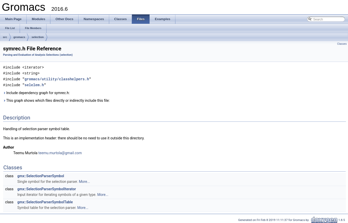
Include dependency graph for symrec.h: (36, 92)
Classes (342, 44)
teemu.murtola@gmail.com (60, 152)
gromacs (19, 37)
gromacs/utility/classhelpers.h (57, 78)
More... (84, 181)
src (5, 37)
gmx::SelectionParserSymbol (40, 175)
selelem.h (34, 84)
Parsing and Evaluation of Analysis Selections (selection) (38, 55)
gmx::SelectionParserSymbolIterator (46, 188)
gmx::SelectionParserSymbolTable (45, 201)
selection (37, 37)
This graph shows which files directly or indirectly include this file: (56, 99)
